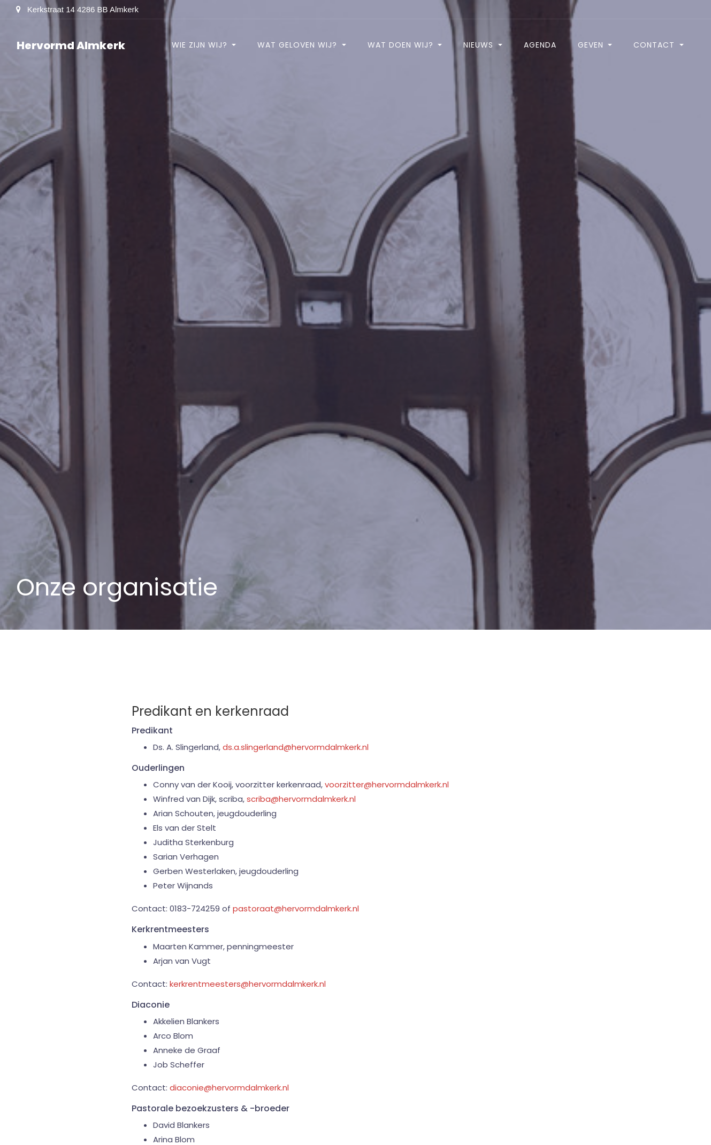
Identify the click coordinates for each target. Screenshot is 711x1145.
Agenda (540, 45)
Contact (655, 45)
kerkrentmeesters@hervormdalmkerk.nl (248, 983)
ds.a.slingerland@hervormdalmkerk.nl (296, 747)
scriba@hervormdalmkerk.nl (301, 798)
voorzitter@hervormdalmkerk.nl (387, 784)
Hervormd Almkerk (71, 45)
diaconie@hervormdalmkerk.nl (229, 1087)
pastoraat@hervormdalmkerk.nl (296, 908)
